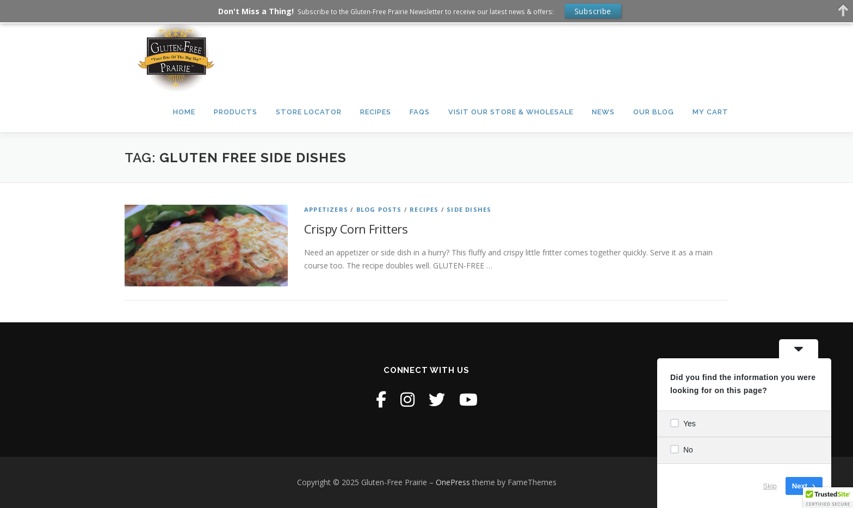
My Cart (710, 112)
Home (184, 112)
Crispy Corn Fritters (355, 229)
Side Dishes (469, 209)
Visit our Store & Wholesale (510, 112)
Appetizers (326, 209)
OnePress (453, 482)
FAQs (420, 112)
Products (235, 112)
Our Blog (653, 112)
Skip (770, 486)
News (603, 112)
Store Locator (309, 112)
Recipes (375, 112)
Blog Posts (379, 209)
